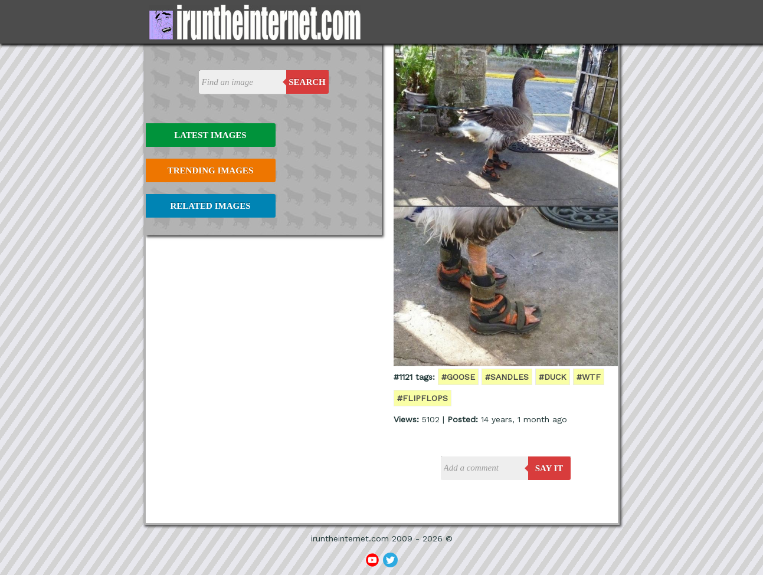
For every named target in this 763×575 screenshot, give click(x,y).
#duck (552, 377)
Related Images (211, 206)
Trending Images (210, 170)
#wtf (589, 377)
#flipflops (422, 398)
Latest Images (210, 135)
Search (307, 82)
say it (549, 468)
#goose (458, 377)
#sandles (507, 377)
